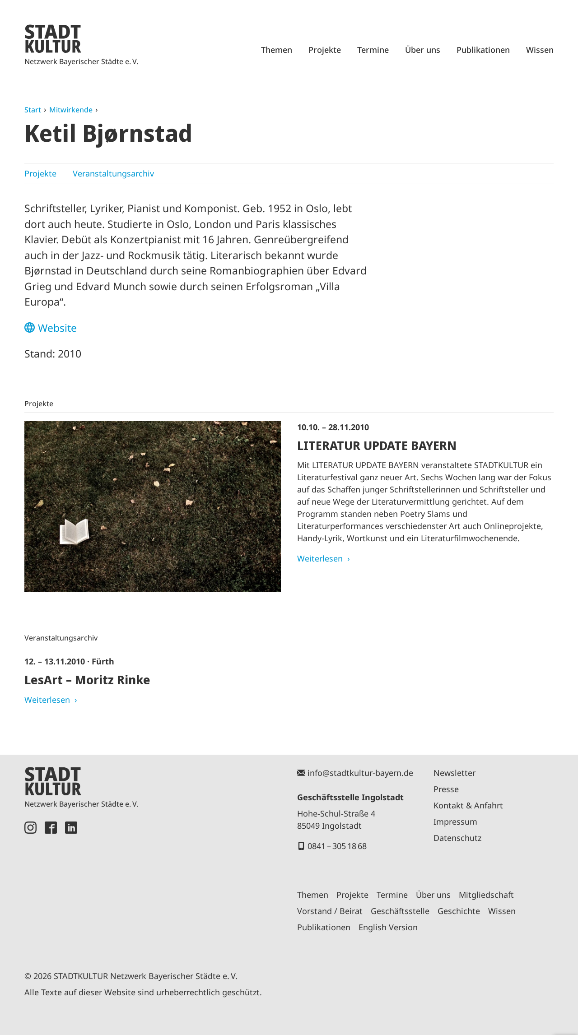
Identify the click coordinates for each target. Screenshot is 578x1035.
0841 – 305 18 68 (337, 845)
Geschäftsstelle (400, 910)
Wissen (540, 49)
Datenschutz (457, 837)
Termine (373, 49)
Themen (276, 49)
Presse (446, 789)
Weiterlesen (320, 558)
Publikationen (483, 49)
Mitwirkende (71, 110)
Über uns (422, 49)
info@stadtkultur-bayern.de (360, 772)
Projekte (324, 49)
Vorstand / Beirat (330, 910)
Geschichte (459, 910)
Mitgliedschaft (486, 894)
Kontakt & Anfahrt (468, 805)
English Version (388, 927)
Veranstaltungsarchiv (113, 173)
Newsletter (454, 772)
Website (57, 327)
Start (32, 110)
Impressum (455, 821)
